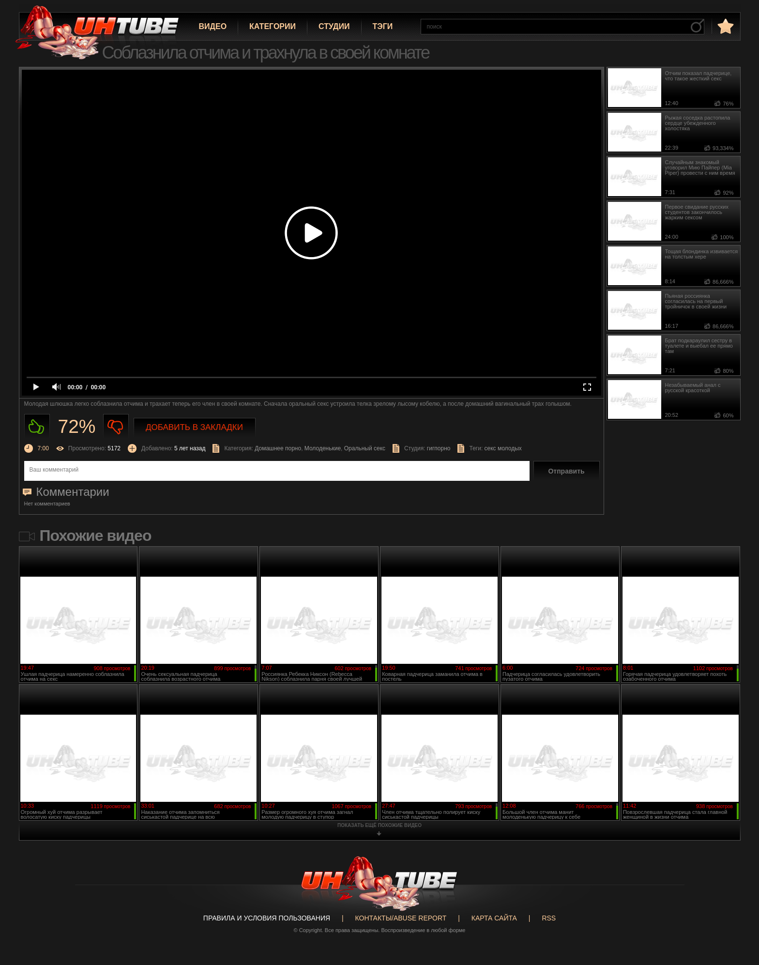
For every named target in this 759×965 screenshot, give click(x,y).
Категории (272, 26)
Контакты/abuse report (401, 918)
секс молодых (503, 448)
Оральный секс (364, 448)
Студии (334, 26)
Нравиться (37, 427)
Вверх (737, 907)
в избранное (725, 26)
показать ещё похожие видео (379, 825)
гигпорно (439, 448)
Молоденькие (322, 448)
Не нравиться (116, 427)
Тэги (383, 26)
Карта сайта (494, 918)
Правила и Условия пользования (266, 918)
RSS (549, 918)
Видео (213, 26)
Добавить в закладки (194, 427)
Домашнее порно (278, 448)
